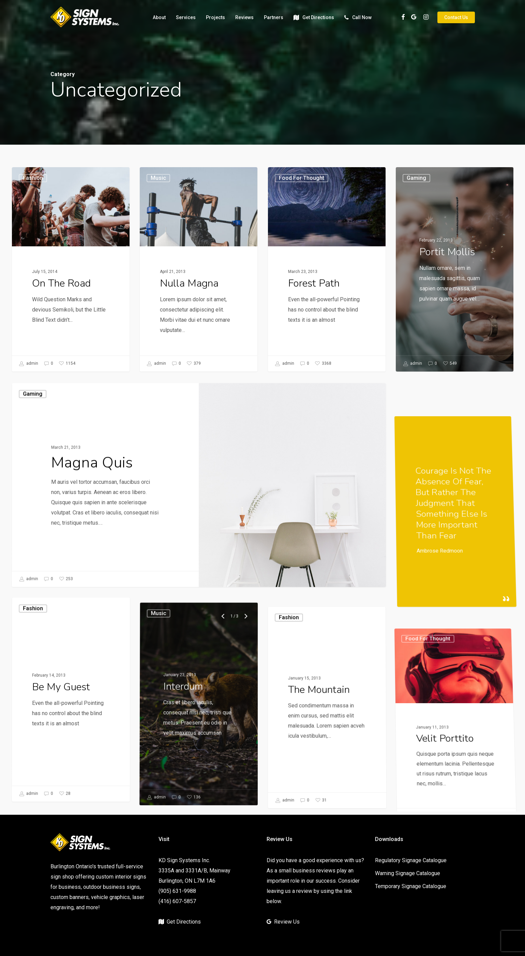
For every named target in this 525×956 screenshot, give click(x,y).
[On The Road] (71, 269)
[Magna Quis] (102, 559)
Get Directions (184, 921)
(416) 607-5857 (177, 901)
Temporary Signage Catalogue (410, 886)
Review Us (287, 921)
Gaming (38, 484)
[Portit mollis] (455, 281)
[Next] (246, 751)
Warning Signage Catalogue (407, 873)
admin (28, 364)
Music (158, 178)
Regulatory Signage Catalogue (411, 860)
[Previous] (225, 751)
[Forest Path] (327, 270)
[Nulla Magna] (199, 269)
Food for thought (301, 178)
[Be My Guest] (69, 774)
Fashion (33, 178)
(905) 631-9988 (177, 891)
